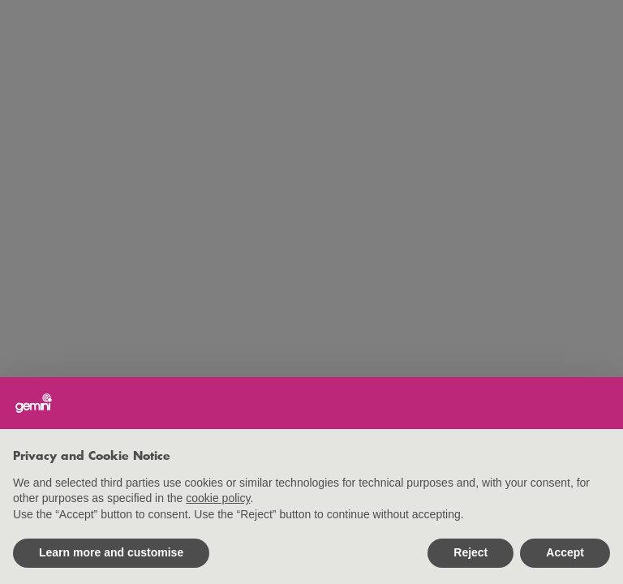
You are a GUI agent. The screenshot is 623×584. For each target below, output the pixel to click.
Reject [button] (470, 552)
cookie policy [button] (218, 498)
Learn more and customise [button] (111, 552)
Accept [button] (565, 552)
